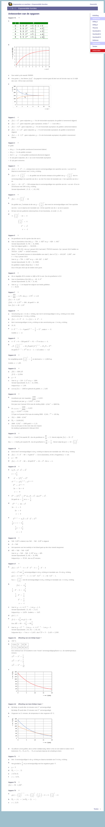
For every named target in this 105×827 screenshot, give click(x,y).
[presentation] (19, 75)
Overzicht (93, 4)
